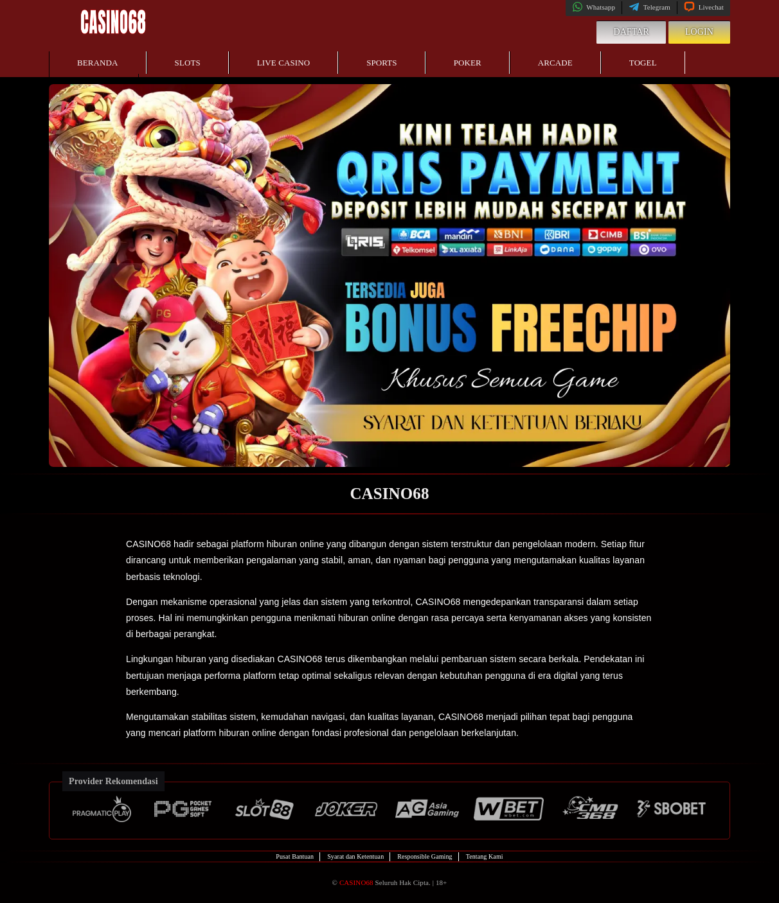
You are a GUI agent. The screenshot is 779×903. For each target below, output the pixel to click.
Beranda (97, 62)
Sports (381, 62)
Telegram (649, 7)
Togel (643, 62)
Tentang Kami (484, 856)
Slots (188, 62)
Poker (467, 62)
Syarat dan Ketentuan (355, 856)
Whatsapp (593, 7)
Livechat (704, 7)
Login (699, 32)
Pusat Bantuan (295, 856)
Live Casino (283, 62)
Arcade (555, 62)
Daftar (631, 32)
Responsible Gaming (424, 856)
